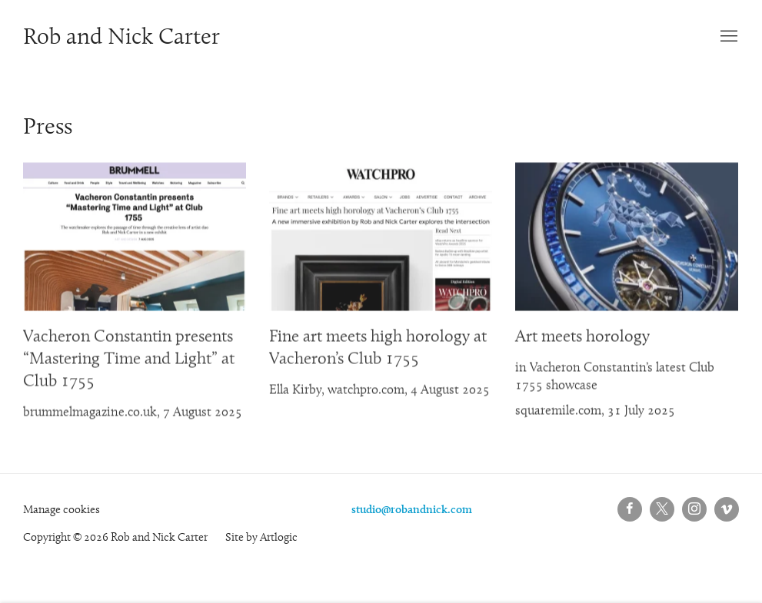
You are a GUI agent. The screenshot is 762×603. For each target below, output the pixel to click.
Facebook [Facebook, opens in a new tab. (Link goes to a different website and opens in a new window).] (629, 509)
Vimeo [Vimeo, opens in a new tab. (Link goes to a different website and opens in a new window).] (726, 509)
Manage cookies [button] (61, 510)
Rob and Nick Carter (121, 38)
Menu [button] (727, 36)
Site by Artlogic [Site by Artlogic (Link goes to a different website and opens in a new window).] (261, 538)
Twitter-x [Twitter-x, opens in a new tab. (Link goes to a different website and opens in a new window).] (662, 509)
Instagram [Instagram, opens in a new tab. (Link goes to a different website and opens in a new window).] (694, 509)
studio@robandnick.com (411, 510)
